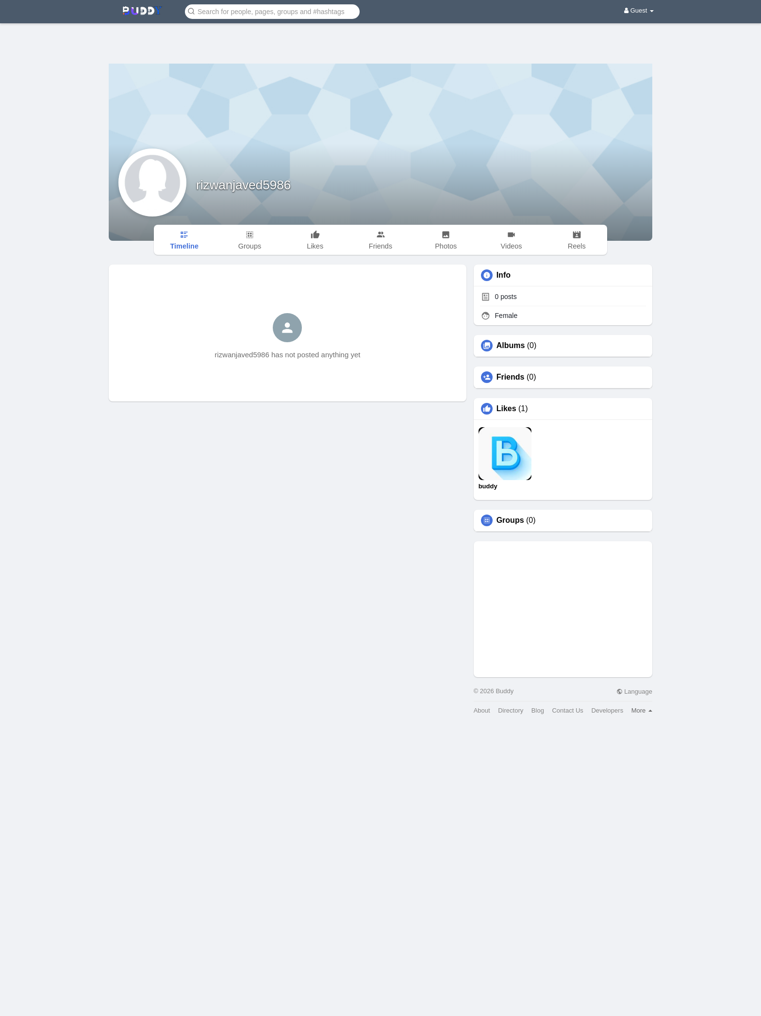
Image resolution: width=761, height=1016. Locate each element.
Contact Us (567, 710)
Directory (510, 710)
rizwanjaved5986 (243, 185)
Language (634, 691)
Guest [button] (639, 10)
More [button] (641, 710)
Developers (607, 710)
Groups (510, 520)
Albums (510, 346)
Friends (510, 377)
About (482, 710)
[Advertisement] (380, 36)
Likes (506, 409)
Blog (537, 710)
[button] (272, 11)
